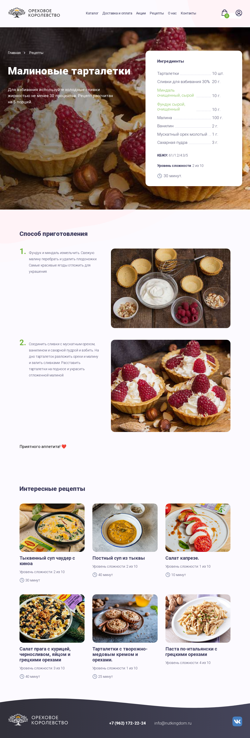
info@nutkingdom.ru (173, 723)
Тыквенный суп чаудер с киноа (47, 560)
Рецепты (157, 13)
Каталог (92, 13)
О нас (172, 13)
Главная (14, 53)
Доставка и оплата (117, 13)
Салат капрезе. (182, 558)
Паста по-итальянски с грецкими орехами (191, 651)
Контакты (188, 13)
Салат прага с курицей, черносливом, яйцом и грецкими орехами (45, 654)
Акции (141, 13)
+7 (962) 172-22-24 (127, 723)
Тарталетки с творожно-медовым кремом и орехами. (119, 654)
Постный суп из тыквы (118, 558)
